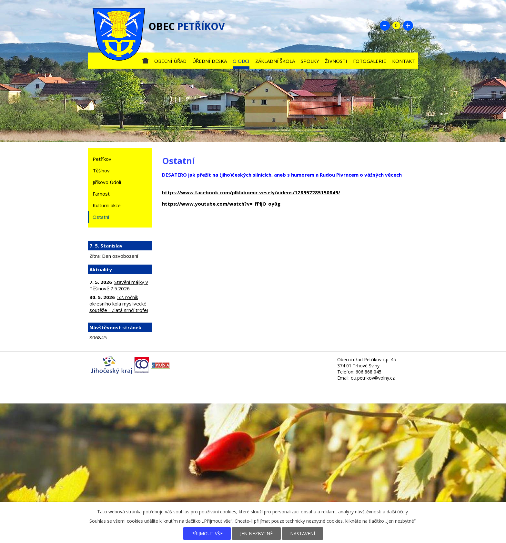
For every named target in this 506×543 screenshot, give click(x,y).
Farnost (101, 193)
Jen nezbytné (256, 533)
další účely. (398, 512)
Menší (385, 25)
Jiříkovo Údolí (107, 182)
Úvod (145, 59)
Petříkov (102, 159)
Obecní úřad (170, 61)
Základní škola (275, 61)
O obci (241, 61)
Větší (408, 25)
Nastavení (302, 533)
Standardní (396, 25)
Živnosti (336, 61)
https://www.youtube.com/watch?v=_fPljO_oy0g (221, 203)
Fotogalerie (369, 61)
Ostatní (101, 217)
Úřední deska (209, 61)
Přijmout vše (207, 533)
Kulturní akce (107, 205)
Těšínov (101, 170)
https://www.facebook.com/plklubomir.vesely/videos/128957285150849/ (251, 192)
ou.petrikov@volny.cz (373, 378)
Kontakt (403, 61)
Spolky (310, 61)
